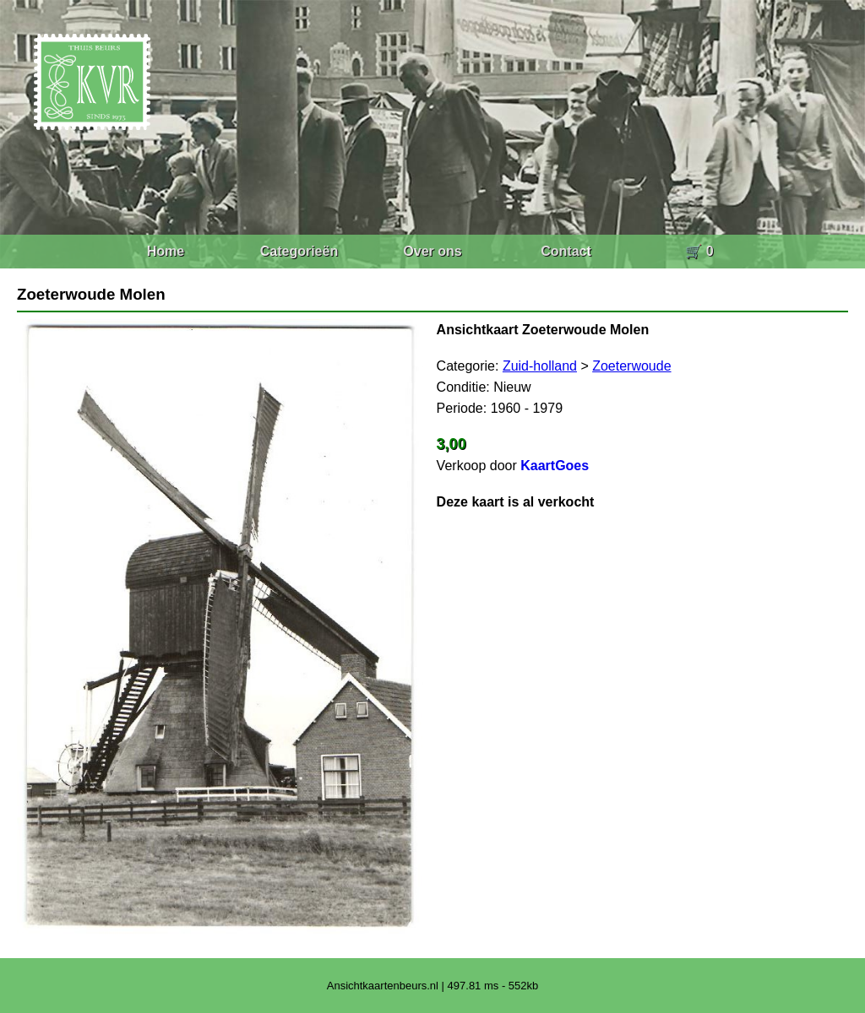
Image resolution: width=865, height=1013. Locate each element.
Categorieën (299, 251)
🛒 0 (699, 251)
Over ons (432, 251)
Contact (566, 251)
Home (165, 251)
